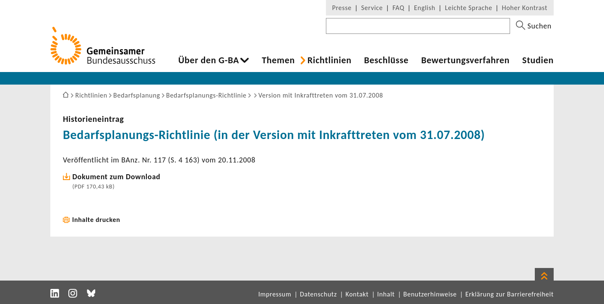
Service (372, 8)
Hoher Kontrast (524, 8)
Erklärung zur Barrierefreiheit (509, 294)
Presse (341, 8)
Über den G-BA (208, 60)
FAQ (398, 8)
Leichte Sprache (468, 8)
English (424, 8)
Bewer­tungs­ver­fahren (465, 60)
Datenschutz (318, 294)
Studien (538, 60)
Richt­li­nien (329, 60)
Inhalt (386, 294)
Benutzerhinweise (430, 294)
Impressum (275, 294)
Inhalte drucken (96, 220)
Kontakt (357, 294)
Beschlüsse (386, 60)
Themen (278, 60)
